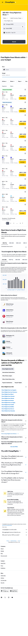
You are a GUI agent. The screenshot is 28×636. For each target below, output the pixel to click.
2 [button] (10, 223)
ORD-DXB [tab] (11, 243)
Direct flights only (8, 20)
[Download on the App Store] (14, 591)
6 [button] (20, 223)
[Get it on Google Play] (5, 591)
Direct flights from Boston (8, 400)
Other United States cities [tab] (8, 379)
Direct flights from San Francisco (9, 392)
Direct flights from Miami (8, 394)
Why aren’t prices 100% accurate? (14, 535)
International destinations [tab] (8, 372)
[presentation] (8, 14)
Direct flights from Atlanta (8, 398)
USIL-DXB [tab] (4, 259)
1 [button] (7, 223)
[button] (2, 2)
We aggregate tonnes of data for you (14, 532)
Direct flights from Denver (8, 408)
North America (13, 540)
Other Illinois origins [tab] (7, 375)
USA (19, 540)
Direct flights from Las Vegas (8, 402)
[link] (5, 597)
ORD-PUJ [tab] (5, 243)
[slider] (26, 77)
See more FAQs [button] (14, 446)
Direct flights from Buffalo (8, 406)
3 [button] (13, 223)
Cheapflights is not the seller (14, 529)
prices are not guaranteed (7, 525)
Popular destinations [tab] (7, 382)
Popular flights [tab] (18, 382)
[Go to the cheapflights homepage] (10, 2)
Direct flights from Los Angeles (9, 390)
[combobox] (6, 18)
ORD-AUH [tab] (18, 243)
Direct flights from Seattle (8, 404)
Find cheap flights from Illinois (10, 433)
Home (7, 540)
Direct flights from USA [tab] (7, 369)
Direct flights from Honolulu (8, 410)
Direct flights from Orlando (8, 396)
